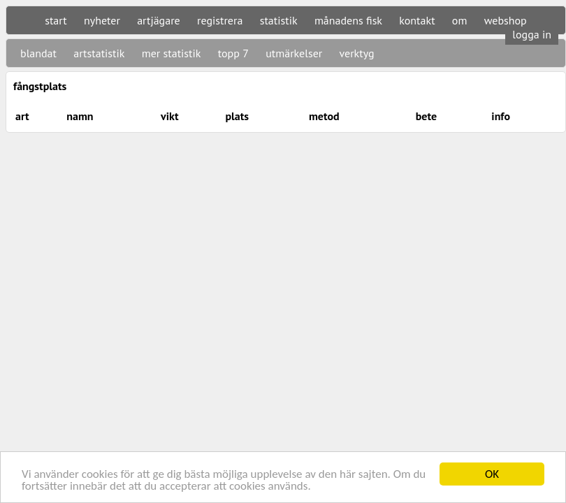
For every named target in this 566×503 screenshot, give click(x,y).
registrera (219, 20)
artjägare (158, 20)
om (459, 20)
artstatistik (98, 53)
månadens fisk (348, 20)
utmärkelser (294, 53)
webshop (505, 20)
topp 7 (233, 53)
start (55, 20)
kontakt (417, 20)
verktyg (356, 53)
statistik (279, 20)
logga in (531, 34)
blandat (38, 53)
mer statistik (171, 53)
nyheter (102, 20)
